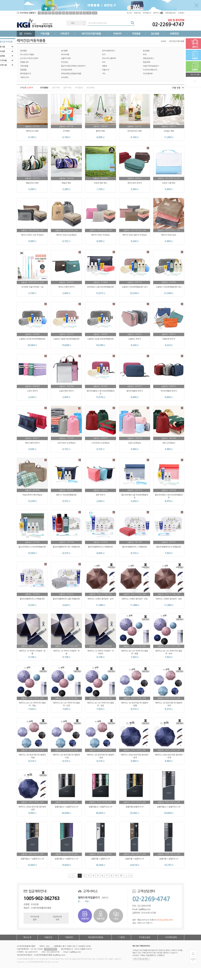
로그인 (129, 13)
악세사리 (117, 33)
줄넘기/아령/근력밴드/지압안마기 (73, 66)
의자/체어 (64, 77)
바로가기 (105, 898)
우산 (72, 23)
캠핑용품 (23, 70)
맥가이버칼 (65, 54)
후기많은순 (79, 88)
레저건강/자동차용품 (91, 33)
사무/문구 (64, 33)
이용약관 (69, 937)
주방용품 (136, 33)
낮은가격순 (56, 88)
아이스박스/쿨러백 (109, 58)
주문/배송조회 (170, 13)
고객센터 (181, 13)
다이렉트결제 (171, 937)
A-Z (89, 13)
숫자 (94, 13)
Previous (84, 22)
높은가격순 (67, 88)
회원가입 (137, 13)
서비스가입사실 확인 (141, 959)
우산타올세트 (148, 74)
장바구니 (158, 13)
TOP (193, 954)
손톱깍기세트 (66, 58)
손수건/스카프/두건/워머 (29, 58)
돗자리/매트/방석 (108, 51)
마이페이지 (147, 13)
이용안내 (48, 937)
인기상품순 (44, 88)
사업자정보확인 (50, 949)
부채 (144, 54)
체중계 (104, 66)
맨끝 (131, 876)
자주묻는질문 (144, 937)
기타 (103, 74)
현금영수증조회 (57, 918)
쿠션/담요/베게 (66, 70)
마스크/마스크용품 (27, 54)
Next (84, 24)
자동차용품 (24, 66)
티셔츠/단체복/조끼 (150, 70)
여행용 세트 (24, 62)
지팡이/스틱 (24, 77)
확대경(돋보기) (25, 74)
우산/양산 (64, 62)
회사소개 (27, 937)
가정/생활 (45, 33)
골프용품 (23, 51)
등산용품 (146, 51)
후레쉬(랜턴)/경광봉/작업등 (71, 74)
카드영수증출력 (34, 918)
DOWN (193, 959)
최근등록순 (91, 88)
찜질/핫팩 (146, 62)
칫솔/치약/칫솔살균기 (151, 66)
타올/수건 (105, 70)
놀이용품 (64, 51)
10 (120, 875)
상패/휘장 (174, 33)
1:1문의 (121, 937)
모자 (103, 54)
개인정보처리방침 (95, 937)
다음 (126, 876)
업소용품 (155, 33)
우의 (103, 62)
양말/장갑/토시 (148, 58)
